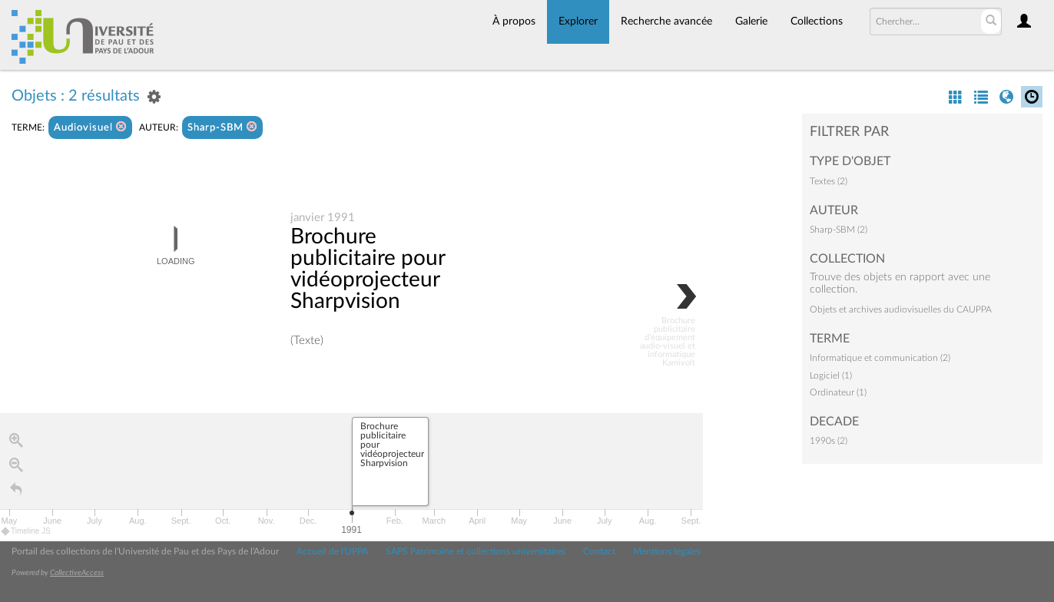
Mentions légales (667, 551)
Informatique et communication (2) (880, 357)
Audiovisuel (90, 127)
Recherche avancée (666, 21)
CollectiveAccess (77, 573)
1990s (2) (828, 440)
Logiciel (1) (831, 375)
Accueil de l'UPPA (332, 551)
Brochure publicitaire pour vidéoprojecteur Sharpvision (367, 269)
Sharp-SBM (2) (838, 229)
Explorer (578, 21)
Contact (599, 551)
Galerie (751, 21)
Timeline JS (26, 531)
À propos (513, 21)
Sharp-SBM (222, 127)
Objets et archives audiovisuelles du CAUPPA (901, 309)
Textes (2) (828, 181)
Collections (816, 21)
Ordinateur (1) (838, 392)
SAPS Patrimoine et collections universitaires (475, 551)
